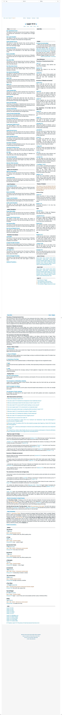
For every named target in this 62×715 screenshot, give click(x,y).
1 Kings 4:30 (39, 146)
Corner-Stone (45, 259)
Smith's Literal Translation (12, 203)
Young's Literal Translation (12, 198)
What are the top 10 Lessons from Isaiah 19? (17, 417)
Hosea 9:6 (39, 502)
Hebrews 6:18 (40, 467)
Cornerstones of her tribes (13, 359)
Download (53, 56)
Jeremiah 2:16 (39, 210)
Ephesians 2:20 (31, 485)
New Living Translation (11, 36)
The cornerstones (50, 49)
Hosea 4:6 (38, 137)
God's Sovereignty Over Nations (13, 386)
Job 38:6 (25, 477)
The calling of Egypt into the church (45, 282)
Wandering (45, 264)
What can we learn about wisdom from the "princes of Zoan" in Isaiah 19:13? (23, 402)
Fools (42, 261)
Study (31, 26)
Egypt (46, 260)
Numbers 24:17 (39, 234)
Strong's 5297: (10, 565)
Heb (38, 26)
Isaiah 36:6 (38, 91)
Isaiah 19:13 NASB (10, 612)
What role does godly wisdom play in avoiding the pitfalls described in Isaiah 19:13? (25, 409)
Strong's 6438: (10, 580)
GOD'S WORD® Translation (12, 136)
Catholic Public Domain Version (13, 217)
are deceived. (43, 49)
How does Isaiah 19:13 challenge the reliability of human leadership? (22, 413)
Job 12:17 (38, 63)
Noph (54, 261)
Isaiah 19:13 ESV (10, 610)
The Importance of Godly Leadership (14, 391)
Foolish (53, 260)
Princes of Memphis (12, 354)
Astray (40, 257)
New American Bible (11, 223)
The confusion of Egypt (42, 280)
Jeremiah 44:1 (38, 455)
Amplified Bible (10, 96)
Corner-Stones (52, 259)
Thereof (53, 263)
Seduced (46, 263)
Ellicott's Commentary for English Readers (16, 498)
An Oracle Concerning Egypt (42, 43)
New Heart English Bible (12, 157)
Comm (34, 26)
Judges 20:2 (28, 507)
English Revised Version (12, 130)
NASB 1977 (9, 84)
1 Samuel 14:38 (39, 243)
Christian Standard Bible (12, 108)
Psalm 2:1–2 (40, 445)
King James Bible (10, 60)
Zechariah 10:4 (39, 249)
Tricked (40, 264)
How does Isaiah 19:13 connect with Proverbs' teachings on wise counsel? (23, 405)
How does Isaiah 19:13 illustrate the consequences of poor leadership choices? (24, 400)
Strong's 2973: (10, 549)
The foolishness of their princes (44, 281)
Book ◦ (50, 315)
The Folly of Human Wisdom (12, 375)
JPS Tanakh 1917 (10, 249)
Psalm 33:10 (25, 443)
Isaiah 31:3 (38, 98)
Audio (24, 26)
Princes (42, 263)
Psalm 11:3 (34, 479)
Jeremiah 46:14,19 (40, 215)
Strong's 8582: (10, 603)
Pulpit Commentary (11, 511)
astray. (48, 51)
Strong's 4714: (10, 595)
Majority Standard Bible (11, 171)
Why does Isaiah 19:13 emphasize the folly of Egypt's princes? (21, 415)
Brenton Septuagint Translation (13, 256)
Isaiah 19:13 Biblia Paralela (12, 616)
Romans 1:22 (39, 68)
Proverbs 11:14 (50, 450)
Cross (28, 26)
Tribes (37, 264)
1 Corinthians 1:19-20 (40, 164)
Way (48, 264)
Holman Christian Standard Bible (13, 113)
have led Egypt (44, 51)
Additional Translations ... (12, 262)
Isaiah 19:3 (40, 449)
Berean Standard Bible (11, 47)
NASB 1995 (9, 78)
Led (47, 261)
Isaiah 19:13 (9, 491)
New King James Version (12, 66)
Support (50, 263)
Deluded (42, 260)
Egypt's (48, 260)
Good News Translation (11, 142)
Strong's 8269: (10, 534)
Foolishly (38, 261)
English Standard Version (12, 41)
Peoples (38, 263)
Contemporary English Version (13, 124)
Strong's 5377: (10, 572)
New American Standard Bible (13, 72)
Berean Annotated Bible (11, 102)
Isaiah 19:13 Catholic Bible (12, 620)
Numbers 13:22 (34, 438)
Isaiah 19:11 (39, 194)
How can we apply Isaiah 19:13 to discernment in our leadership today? (23, 407)
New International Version (12, 30)
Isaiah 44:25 (39, 72)
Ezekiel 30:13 (39, 82)
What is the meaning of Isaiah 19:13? (15, 398)
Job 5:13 (38, 152)
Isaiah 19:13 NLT (10, 609)
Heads (45, 261)
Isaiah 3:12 (38, 117)
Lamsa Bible (9, 236)
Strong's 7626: (10, 588)
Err (51, 260)
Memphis (51, 261)
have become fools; (43, 48)
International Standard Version (13, 147)
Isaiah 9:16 (38, 111)
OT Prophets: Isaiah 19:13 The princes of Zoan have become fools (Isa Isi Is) (23, 622)
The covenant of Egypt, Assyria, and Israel (46, 284)
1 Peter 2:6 (38, 485)
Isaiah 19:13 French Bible (12, 619)
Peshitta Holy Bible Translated (13, 242)
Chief (51, 257)
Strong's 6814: (10, 542)
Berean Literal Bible (11, 53)
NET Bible (9, 152)
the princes (51, 48)
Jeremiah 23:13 (39, 123)
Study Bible (9, 315)
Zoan (50, 264)
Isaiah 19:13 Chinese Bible (12, 618)
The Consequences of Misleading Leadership (16, 381)
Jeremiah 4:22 (39, 157)
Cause (44, 257)
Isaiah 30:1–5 (32, 460)
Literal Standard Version (12, 186)
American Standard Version (12, 118)
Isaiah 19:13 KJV (10, 613)
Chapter (53, 315)
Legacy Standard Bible (11, 90)
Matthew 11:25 (39, 174)
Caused (47, 257)
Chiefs (54, 257)
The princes (51, 47)
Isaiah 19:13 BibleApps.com (12, 615)
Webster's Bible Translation (12, 163)
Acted (37, 257)
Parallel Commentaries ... (12, 524)
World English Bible (11, 177)
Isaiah (9, 368)
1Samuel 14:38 (34, 507)
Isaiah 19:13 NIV (10, 608)
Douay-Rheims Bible (11, 211)
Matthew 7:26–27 (50, 486)
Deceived (38, 260)
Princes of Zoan (11, 348)
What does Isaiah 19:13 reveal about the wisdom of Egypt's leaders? (22, 411)
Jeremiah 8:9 (39, 130)
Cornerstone (39, 259)
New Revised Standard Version (13, 228)
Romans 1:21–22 (35, 446)
